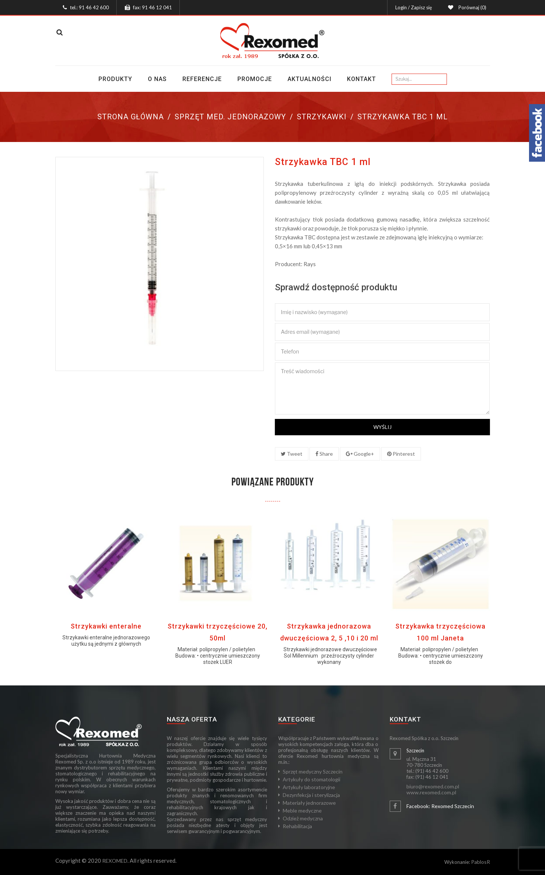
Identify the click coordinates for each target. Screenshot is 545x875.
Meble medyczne (302, 810)
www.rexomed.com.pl (431, 792)
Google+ (360, 454)
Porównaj (471, 7)
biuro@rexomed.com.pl (432, 786)
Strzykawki (322, 116)
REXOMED (114, 861)
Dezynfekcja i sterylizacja (311, 795)
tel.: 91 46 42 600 (89, 7)
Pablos (479, 862)
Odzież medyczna (303, 818)
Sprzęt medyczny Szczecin (313, 771)
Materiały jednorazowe (309, 803)
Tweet (291, 454)
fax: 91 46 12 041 (152, 7)
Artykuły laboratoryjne (309, 787)
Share (324, 454)
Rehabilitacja (297, 826)
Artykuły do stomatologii (311, 779)
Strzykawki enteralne (106, 626)
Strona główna (130, 116)
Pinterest (401, 454)
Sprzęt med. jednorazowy (230, 116)
